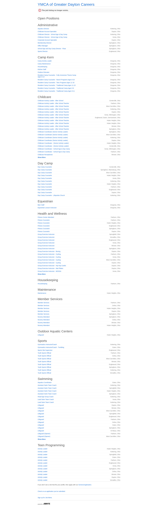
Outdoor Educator (43, 72)
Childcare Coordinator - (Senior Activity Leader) (53, 143)
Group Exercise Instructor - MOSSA (49, 271)
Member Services (43, 303)
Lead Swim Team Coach (46, 399)
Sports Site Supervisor (45, 350)
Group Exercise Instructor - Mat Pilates (50, 268)
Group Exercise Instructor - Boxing (49, 251)
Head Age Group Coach (45, 397)
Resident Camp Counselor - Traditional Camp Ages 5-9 (56, 88)
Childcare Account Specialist (47, 31)
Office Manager (43, 46)
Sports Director (43, 51)
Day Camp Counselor (45, 167)
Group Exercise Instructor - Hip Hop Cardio (52, 265)
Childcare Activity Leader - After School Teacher (53, 103)
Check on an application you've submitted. (51, 491)
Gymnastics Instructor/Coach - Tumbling (51, 347)
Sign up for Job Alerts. (45, 497)
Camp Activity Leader (45, 61)
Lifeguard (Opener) (44, 433)
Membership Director (44, 43)
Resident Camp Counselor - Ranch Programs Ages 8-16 (56, 80)
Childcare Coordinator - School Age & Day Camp (54, 149)
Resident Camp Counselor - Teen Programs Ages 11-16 (56, 82)
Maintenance (42, 293)
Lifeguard (41, 335)
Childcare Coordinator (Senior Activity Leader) (53, 132)
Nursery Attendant (44, 317)
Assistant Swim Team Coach (47, 385)
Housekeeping (42, 66)
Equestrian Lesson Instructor (47, 208)
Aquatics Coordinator (45, 382)
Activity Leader (42, 449)
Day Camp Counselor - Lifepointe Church (51, 195)
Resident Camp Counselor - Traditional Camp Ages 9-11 (56, 91)
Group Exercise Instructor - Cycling (49, 254)
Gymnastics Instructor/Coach (47, 344)
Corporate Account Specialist (47, 40)
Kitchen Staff (42, 69)
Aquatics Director (43, 29)
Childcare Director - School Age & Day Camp (52, 34)
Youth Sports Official (44, 353)
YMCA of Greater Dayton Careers (66, 4)
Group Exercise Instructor (46, 234)
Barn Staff (41, 205)
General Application (84, 485)
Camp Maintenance (44, 64)
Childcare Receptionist (45, 154)
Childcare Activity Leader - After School (50, 100)
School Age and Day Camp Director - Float (52, 48)
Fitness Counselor (44, 220)
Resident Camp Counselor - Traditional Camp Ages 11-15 (57, 85)
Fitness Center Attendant (46, 217)
